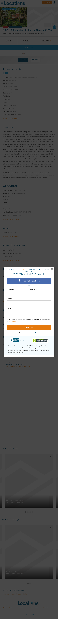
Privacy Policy (12, 321)
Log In (37, 333)
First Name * (11, 289)
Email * (9, 299)
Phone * (9, 308)
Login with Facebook (29, 280)
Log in (22, 269)
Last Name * (34, 289)
